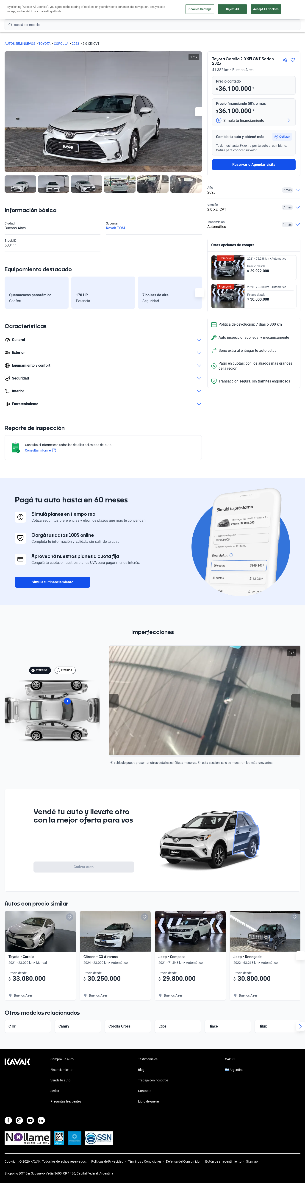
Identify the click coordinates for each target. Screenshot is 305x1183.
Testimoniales (148, 1059)
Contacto (144, 1091)
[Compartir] (285, 60)
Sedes (54, 1091)
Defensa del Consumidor (183, 1161)
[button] (282, 137)
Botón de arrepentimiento (223, 1161)
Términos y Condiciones (144, 1161)
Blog (141, 1070)
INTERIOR (64, 670)
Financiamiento (61, 1070)
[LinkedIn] (41, 1120)
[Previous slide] (114, 700)
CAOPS (230, 1059)
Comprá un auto (62, 1059)
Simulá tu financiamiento (52, 582)
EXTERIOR (39, 670)
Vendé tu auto (60, 1080)
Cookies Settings (200, 9)
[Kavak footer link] (17, 1081)
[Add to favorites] (73, 917)
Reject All (232, 9)
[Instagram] (19, 1120)
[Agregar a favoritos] (293, 60)
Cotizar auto (84, 867)
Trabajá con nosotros (153, 1080)
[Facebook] (8, 1120)
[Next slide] (199, 111)
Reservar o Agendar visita (253, 164)
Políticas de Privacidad (107, 1161)
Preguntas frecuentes (65, 1101)
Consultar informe (40, 450)
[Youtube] (30, 1120)
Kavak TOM (115, 228)
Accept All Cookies (266, 9)
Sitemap (252, 1161)
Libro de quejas (149, 1101)
